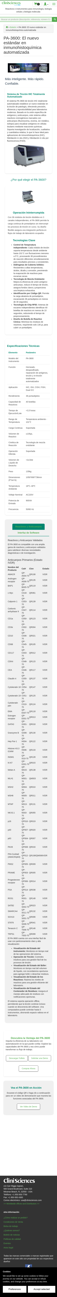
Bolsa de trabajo (11, 1226)
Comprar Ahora (28, 1068)
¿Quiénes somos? (12, 1230)
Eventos (7, 1243)
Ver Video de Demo (28, 1106)
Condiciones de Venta (13, 1222)
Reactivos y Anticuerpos (28, 526)
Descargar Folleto (17, 1058)
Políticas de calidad (12, 1239)
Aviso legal (8, 1247)
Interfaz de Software (28, 533)
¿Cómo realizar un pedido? (16, 1217)
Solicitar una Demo (39, 1058)
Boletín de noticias (12, 1235)
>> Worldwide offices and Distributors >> (21, 1204)
